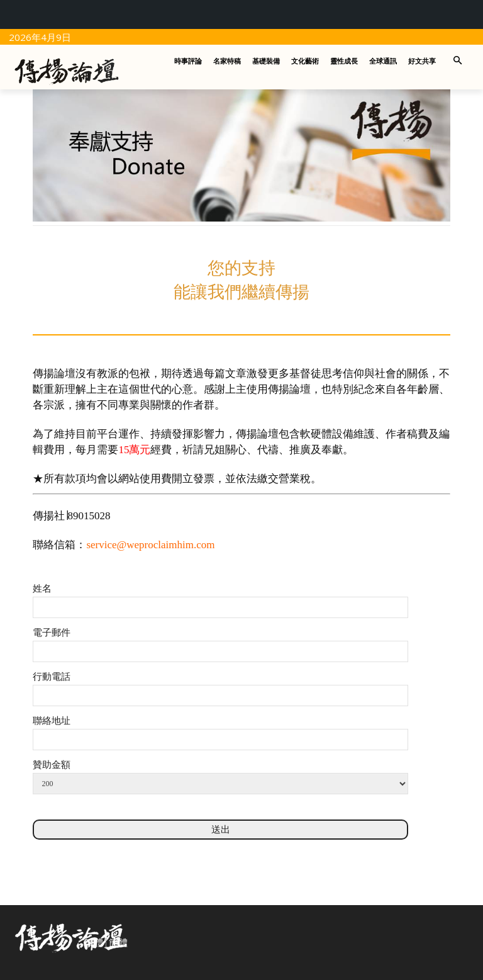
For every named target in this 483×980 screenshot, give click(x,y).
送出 (220, 830)
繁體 (93, 943)
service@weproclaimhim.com (150, 545)
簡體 (118, 943)
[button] (458, 61)
